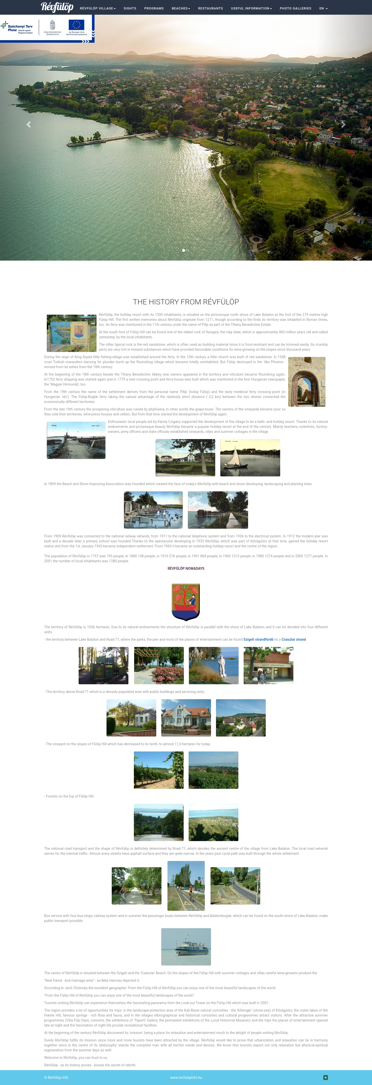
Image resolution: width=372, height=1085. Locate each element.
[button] (324, 8)
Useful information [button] (251, 8)
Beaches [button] (181, 8)
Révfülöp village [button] (98, 8)
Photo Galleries (296, 8)
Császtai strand (294, 639)
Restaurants (210, 8)
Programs (154, 8)
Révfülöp (57, 6)
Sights (130, 8)
